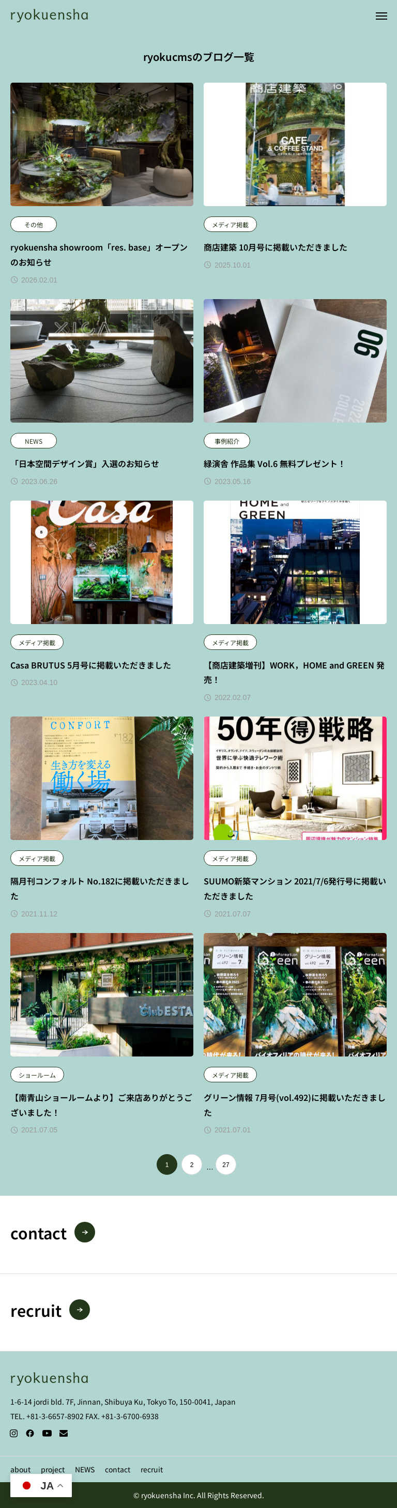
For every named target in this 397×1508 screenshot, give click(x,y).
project (53, 1469)
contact (117, 1469)
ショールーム (37, 1074)
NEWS (33, 441)
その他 (33, 224)
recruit (152, 1469)
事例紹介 (227, 441)
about (20, 1469)
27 (225, 1165)
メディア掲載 (230, 224)
